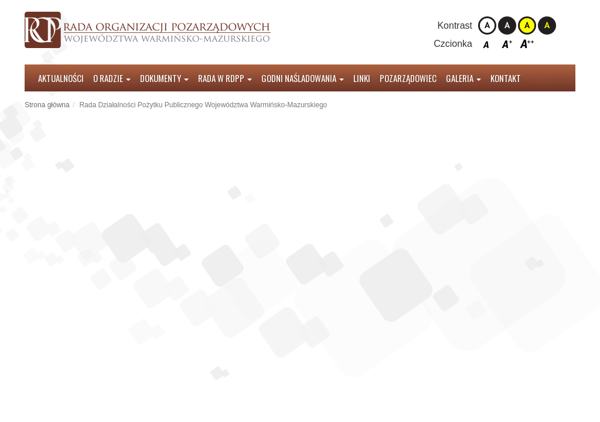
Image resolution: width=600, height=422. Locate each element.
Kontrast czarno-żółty (547, 25)
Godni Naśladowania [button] (302, 78)
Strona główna (47, 105)
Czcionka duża (527, 44)
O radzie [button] (112, 78)
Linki (361, 78)
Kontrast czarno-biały (507, 25)
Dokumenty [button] (164, 78)
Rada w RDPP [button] (225, 78)
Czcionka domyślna (487, 44)
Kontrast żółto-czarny (527, 25)
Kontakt (505, 78)
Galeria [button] (463, 78)
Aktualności (61, 78)
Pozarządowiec (408, 78)
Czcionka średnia (507, 44)
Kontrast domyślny (487, 25)
